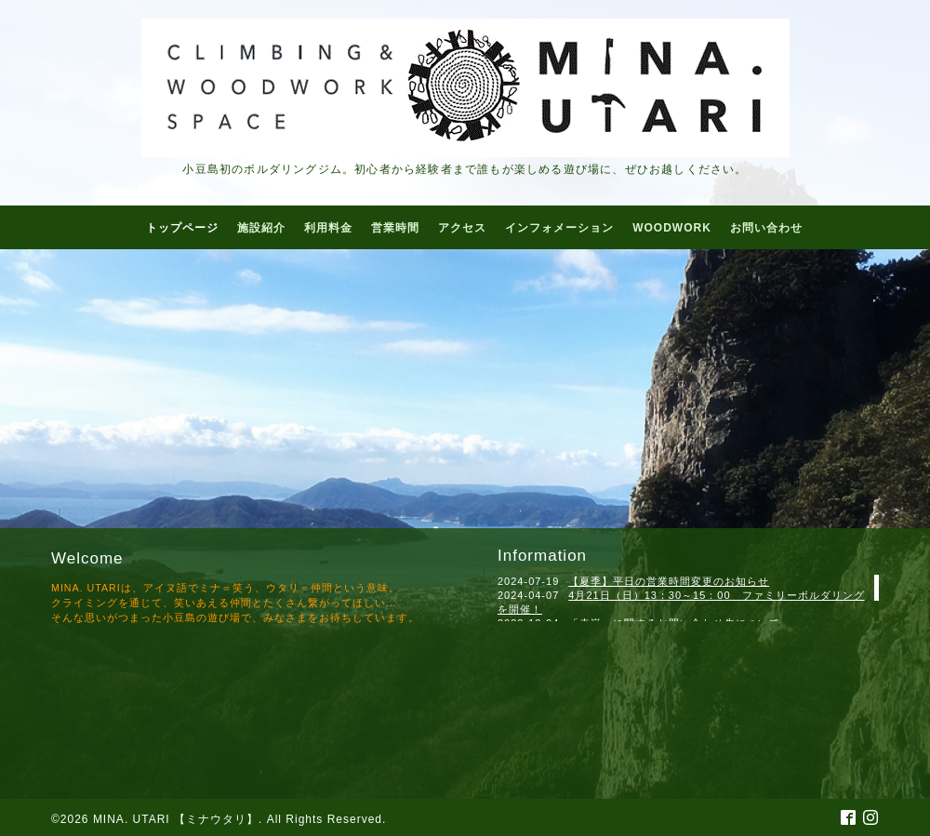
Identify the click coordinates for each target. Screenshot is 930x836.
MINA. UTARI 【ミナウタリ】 (176, 819)
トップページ (182, 227)
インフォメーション (559, 227)
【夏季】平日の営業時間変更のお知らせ (668, 581)
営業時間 (395, 227)
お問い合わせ (766, 227)
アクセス (462, 227)
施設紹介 (261, 227)
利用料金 (328, 227)
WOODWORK (671, 227)
